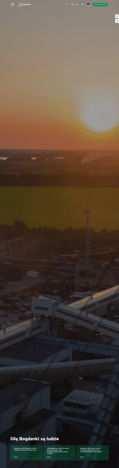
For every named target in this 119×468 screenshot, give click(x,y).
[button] (67, 4)
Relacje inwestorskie (100, 4)
